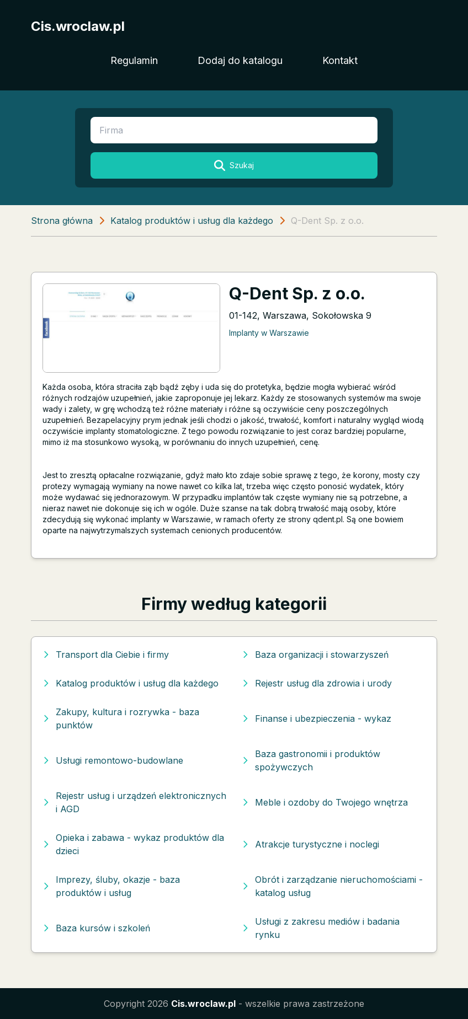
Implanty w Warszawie (269, 332)
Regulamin (134, 60)
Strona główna (62, 220)
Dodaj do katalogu (240, 60)
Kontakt (340, 60)
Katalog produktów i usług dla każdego (191, 220)
